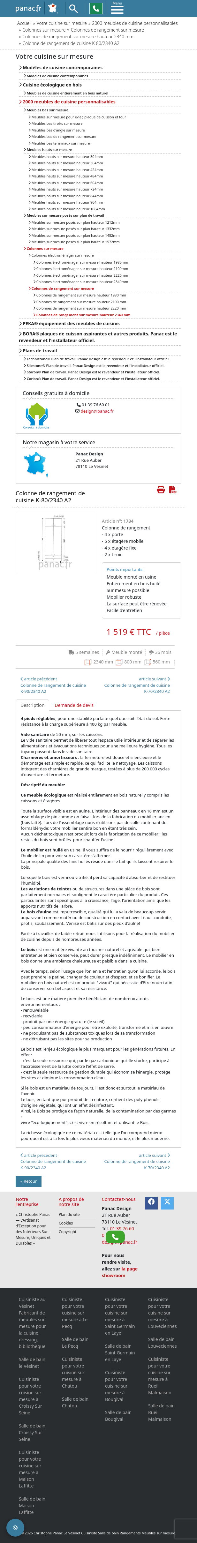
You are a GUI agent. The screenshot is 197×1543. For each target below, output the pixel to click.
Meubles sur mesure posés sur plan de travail (64, 215)
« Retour (28, 1181)
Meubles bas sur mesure (46, 110)
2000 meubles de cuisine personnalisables (135, 23)
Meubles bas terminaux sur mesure (59, 143)
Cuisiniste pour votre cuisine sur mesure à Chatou (73, 1372)
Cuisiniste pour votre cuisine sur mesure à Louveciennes (162, 1312)
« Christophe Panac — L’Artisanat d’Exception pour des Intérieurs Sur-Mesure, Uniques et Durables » (33, 1229)
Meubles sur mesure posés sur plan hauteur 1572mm (74, 241)
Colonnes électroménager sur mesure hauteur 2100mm (80, 268)
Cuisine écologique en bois (50, 85)
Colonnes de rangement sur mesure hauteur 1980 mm (79, 295)
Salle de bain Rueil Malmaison (161, 1412)
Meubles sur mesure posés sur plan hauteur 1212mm (74, 222)
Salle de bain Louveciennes (162, 1342)
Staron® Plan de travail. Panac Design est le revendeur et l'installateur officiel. (92, 372)
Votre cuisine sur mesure (62, 23)
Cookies (66, 1223)
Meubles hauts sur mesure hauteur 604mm (65, 182)
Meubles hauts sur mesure (48, 149)
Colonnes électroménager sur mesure (61, 255)
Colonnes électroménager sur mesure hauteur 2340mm (80, 281)
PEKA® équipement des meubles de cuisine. (69, 323)
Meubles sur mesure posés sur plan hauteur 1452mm (74, 235)
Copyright (67, 1231)
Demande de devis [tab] (74, 705)
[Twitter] (167, 1203)
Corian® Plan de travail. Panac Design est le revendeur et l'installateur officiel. (92, 378)
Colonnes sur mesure (43, 30)
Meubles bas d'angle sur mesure (56, 130)
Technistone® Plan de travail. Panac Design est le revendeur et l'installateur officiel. (97, 358)
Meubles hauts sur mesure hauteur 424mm (65, 169)
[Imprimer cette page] (161, 489)
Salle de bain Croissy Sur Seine (32, 1432)
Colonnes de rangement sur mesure (107, 30)
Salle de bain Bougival (118, 1415)
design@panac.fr (97, 411)
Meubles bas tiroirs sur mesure (55, 123)
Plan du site (69, 1214)
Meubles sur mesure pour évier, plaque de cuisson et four (77, 117)
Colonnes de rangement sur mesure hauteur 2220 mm (79, 308)
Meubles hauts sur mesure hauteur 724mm (65, 189)
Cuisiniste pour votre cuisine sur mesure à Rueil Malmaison (159, 1376)
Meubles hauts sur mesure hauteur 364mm (65, 163)
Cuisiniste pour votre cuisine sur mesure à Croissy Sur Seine (30, 1396)
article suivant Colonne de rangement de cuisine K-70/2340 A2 (137, 685)
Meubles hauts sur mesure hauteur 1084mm (66, 208)
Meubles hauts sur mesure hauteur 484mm (65, 176)
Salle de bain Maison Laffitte (32, 1505)
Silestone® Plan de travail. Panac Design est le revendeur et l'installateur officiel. (94, 365)
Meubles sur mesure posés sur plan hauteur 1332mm (74, 228)
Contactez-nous (119, 1199)
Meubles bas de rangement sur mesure (62, 136)
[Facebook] (151, 1203)
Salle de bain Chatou (75, 1402)
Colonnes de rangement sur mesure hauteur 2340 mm (77, 37)
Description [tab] (32, 705)
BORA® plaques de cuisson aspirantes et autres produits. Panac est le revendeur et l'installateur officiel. (98, 337)
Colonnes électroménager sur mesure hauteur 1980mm (80, 262)
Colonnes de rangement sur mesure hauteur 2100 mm (79, 301)
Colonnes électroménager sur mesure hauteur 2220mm (80, 275)
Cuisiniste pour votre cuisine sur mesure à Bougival (116, 1385)
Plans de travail (38, 351)
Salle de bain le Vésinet (32, 1362)
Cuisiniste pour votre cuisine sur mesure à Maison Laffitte (30, 1469)
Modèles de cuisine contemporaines (60, 67)
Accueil (24, 23)
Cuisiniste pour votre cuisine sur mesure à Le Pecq (74, 1312)
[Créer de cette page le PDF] (173, 489)
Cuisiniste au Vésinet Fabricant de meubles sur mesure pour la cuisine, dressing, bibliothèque (32, 1322)
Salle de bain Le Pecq (75, 1342)
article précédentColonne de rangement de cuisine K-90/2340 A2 (53, 685)
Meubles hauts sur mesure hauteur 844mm (65, 195)
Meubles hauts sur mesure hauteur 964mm (65, 202)
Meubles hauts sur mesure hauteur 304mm (65, 156)
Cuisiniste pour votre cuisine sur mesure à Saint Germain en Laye (120, 1316)
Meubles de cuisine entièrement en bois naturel (66, 93)
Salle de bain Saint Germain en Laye (120, 1352)
